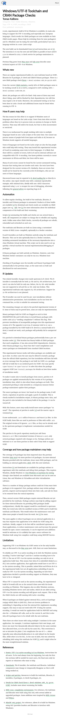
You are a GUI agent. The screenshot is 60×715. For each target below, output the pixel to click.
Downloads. (10, 663)
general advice (18, 188)
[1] (54, 49)
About (57, 3)
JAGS (29, 461)
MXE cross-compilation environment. (20, 688)
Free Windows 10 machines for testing (39, 471)
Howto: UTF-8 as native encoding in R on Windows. (25, 651)
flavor (24, 80)
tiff (15, 207)
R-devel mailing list (38, 178)
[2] (33, 49)
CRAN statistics (21, 85)
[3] (9, 214)
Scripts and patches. (13, 674)
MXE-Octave (50, 694)
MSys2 (11, 696)
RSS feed (30, 712)
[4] (22, 207)
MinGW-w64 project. (14, 701)
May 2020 (25, 62)
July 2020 (36, 62)
